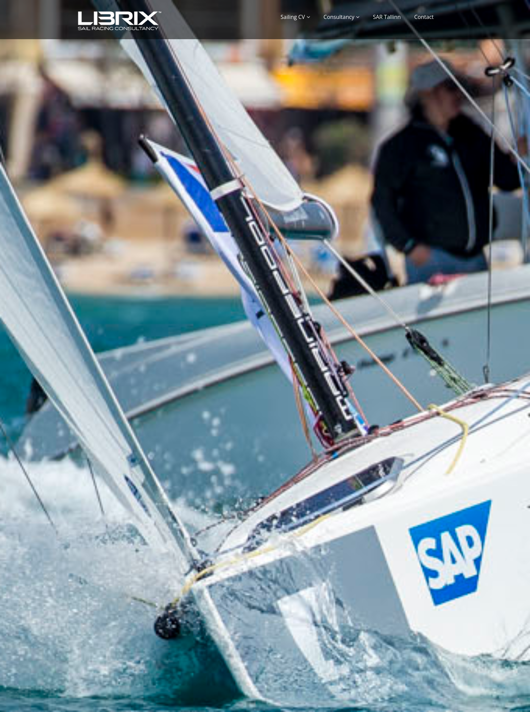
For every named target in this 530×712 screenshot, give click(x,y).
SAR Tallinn (387, 17)
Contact (424, 17)
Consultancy (338, 17)
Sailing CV (293, 17)
